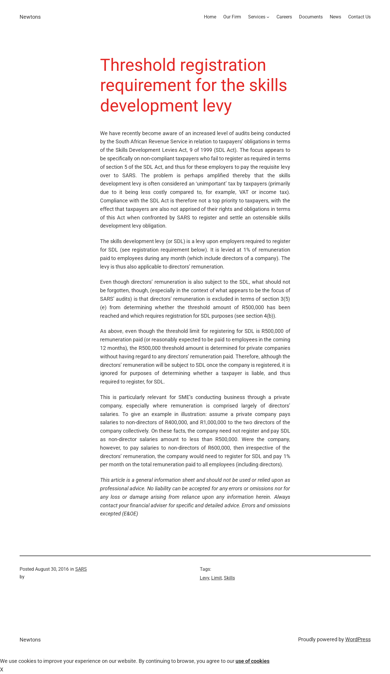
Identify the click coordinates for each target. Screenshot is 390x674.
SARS (81, 569)
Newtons (30, 17)
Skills (229, 578)
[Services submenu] (268, 17)
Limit (216, 578)
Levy (204, 578)
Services (256, 17)
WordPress (358, 639)
